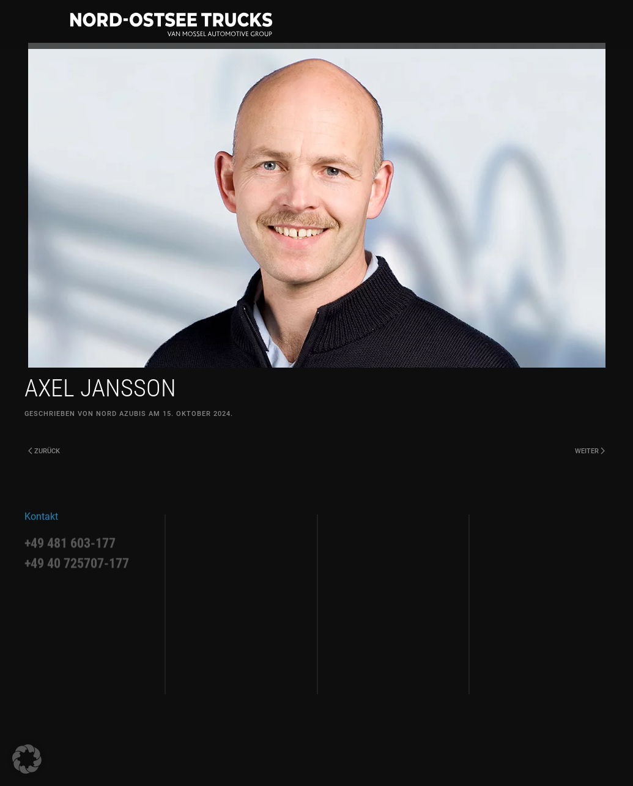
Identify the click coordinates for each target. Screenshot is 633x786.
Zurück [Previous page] (44, 451)
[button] (27, 759)
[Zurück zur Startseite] (171, 24)
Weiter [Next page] (590, 451)
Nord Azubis (121, 414)
